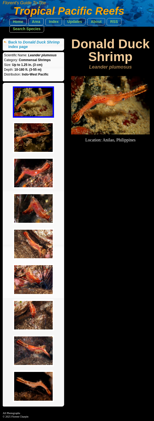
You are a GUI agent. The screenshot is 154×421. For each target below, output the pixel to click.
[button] (18, 21)
